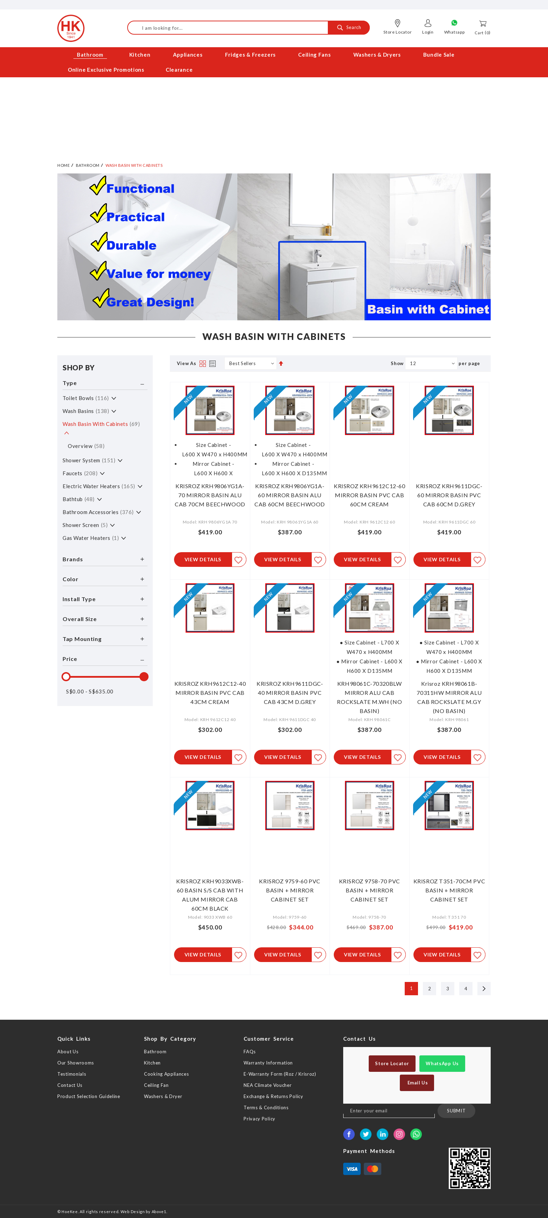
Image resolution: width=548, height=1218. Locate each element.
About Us (68, 1051)
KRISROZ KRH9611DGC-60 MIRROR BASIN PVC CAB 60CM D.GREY (449, 492)
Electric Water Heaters (99, 484)
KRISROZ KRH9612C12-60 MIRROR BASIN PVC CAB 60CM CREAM (369, 492)
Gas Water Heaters (91, 536)
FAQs (250, 1051)
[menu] (274, 62)
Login (428, 32)
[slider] (66, 674)
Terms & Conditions (266, 1107)
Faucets (80, 471)
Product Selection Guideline (88, 1096)
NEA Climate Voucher (267, 1085)
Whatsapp (454, 32)
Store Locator (397, 32)
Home (63, 163)
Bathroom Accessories (98, 510)
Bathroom (88, 163)
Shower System (89, 458)
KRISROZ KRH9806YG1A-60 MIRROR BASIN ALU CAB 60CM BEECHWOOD (289, 492)
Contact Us (69, 1085)
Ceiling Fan (156, 1085)
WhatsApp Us (442, 1063)
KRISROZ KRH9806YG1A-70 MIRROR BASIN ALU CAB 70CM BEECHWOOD (210, 492)
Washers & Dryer (163, 1096)
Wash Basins (86, 409)
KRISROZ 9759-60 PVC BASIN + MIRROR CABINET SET (289, 889)
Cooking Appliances (166, 1074)
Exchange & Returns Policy (273, 1096)
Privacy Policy (259, 1118)
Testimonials (71, 1074)
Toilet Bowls (86, 396)
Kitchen (152, 1063)
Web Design (133, 1211)
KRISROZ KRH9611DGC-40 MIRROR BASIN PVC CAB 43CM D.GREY (290, 691)
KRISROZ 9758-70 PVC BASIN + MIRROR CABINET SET (369, 889)
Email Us (417, 1082)
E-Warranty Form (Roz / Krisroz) (280, 1074)
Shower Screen (85, 523)
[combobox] (248, 28)
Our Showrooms (75, 1063)
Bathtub (79, 497)
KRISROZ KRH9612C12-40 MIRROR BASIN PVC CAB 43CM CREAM (210, 691)
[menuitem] (90, 54)
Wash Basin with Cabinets (101, 422)
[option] (274, 244)
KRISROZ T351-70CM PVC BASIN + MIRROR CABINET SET (449, 889)
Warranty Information (268, 1063)
